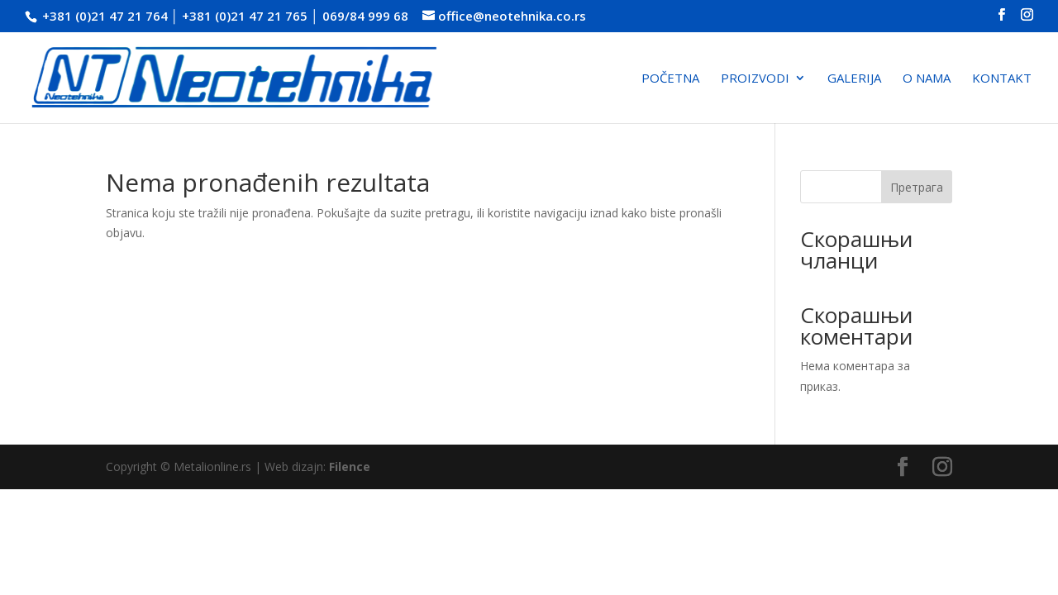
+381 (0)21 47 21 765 (244, 15)
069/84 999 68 (365, 15)
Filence (349, 466)
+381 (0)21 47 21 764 (105, 15)
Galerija (854, 79)
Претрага (916, 187)
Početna (670, 79)
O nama (927, 79)
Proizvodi (755, 79)
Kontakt (1002, 79)
